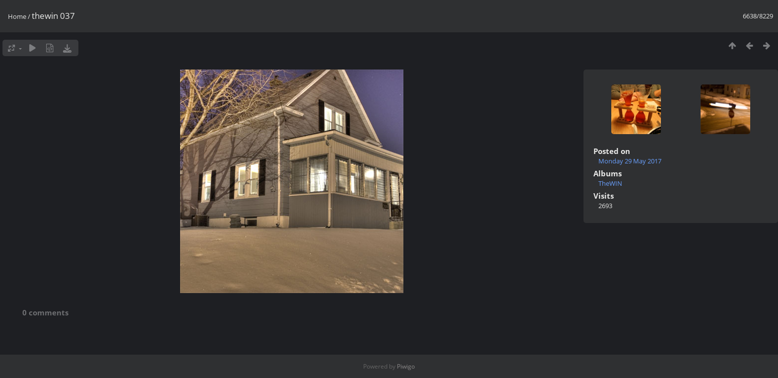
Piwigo (406, 366)
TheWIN (610, 183)
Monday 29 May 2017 (629, 160)
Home (17, 16)
